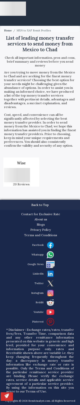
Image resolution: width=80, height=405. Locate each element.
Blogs (41, 224)
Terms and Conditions (40, 235)
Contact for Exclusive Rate (40, 214)
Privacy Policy (40, 230)
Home (8, 30)
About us (40, 219)
